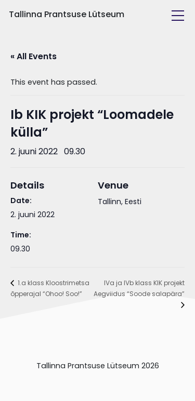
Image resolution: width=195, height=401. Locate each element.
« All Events (33, 56)
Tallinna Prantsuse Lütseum (66, 14)
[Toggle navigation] (178, 15)
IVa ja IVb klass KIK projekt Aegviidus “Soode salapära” (139, 288)
